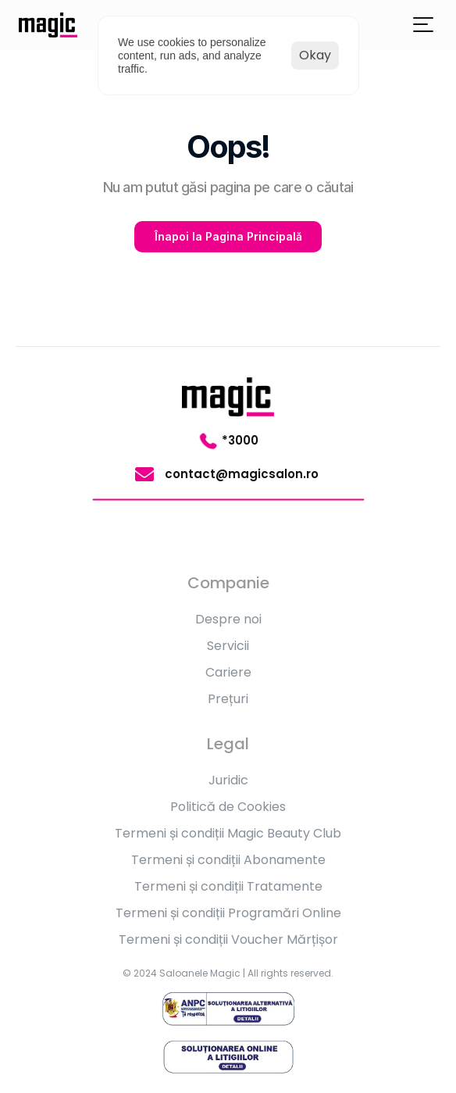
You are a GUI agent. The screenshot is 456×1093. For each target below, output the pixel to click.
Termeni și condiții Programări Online (228, 913)
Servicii (228, 646)
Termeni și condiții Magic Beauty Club (228, 833)
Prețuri (228, 699)
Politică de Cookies (228, 807)
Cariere (228, 672)
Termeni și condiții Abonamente (228, 860)
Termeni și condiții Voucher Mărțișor (228, 939)
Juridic (228, 780)
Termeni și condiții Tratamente (228, 886)
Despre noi (228, 619)
